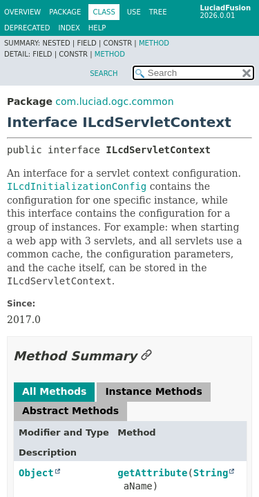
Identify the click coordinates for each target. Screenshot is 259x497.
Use (134, 12)
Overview (22, 12)
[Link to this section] (146, 356)
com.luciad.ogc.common (114, 101)
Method (154, 43)
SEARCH (103, 73)
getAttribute (152, 472)
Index (69, 28)
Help (97, 28)
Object (36, 472)
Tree (158, 12)
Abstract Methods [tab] (70, 410)
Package (65, 12)
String (211, 472)
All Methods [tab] (54, 391)
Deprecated (27, 28)
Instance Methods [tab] (153, 391)
